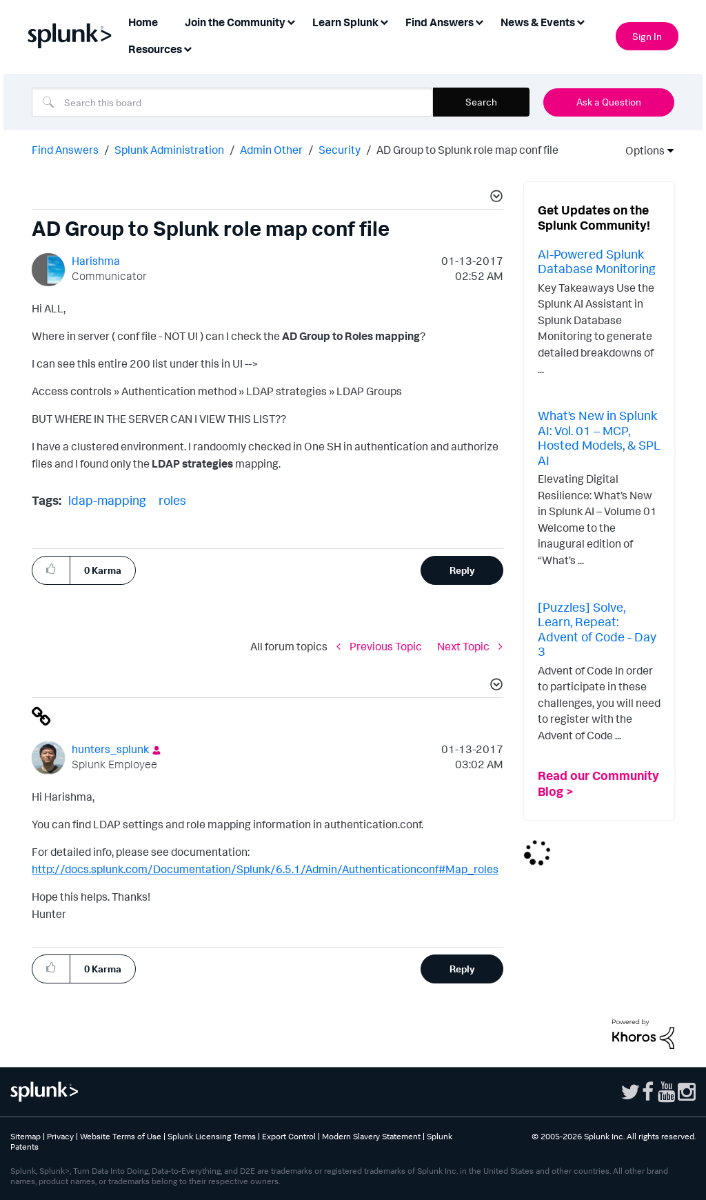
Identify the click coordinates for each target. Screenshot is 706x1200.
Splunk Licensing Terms (212, 1136)
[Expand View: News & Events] (580, 21)
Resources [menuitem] (155, 49)
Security (340, 150)
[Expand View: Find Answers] (479, 21)
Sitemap (25, 1136)
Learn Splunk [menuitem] (345, 22)
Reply (462, 570)
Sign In (647, 36)
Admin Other (271, 150)
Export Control (289, 1136)
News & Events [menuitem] (538, 22)
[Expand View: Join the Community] (291, 21)
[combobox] (232, 102)
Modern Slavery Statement (371, 1136)
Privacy (60, 1136)
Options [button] (640, 150)
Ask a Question (608, 102)
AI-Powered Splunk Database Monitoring (597, 261)
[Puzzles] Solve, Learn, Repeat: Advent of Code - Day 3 (597, 629)
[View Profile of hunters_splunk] (110, 749)
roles (172, 500)
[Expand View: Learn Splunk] (384, 21)
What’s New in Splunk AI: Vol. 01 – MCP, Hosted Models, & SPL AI (599, 438)
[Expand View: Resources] (187, 48)
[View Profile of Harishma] (96, 261)
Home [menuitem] (143, 22)
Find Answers (65, 150)
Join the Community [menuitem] (235, 22)
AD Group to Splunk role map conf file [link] (467, 150)
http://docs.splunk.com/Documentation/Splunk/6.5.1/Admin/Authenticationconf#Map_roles (265, 869)
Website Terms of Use (120, 1136)
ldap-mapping (107, 500)
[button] (494, 198)
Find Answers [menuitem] (439, 22)
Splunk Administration (169, 150)
